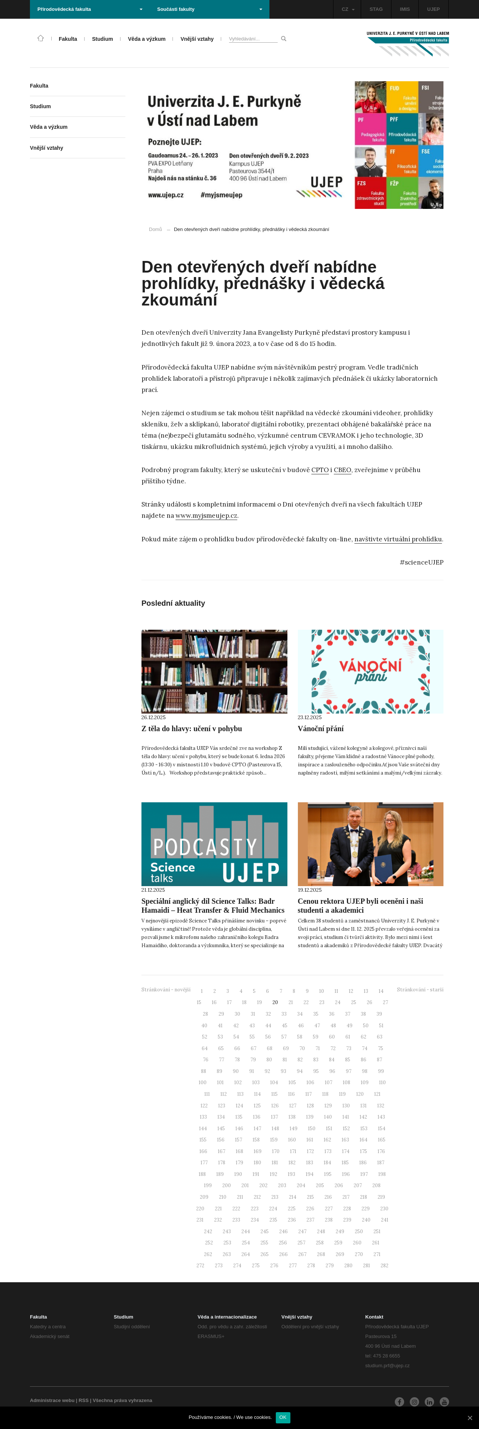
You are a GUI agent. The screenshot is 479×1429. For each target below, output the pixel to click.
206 (339, 1185)
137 (274, 1117)
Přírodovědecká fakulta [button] (90, 9)
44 (268, 1025)
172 (310, 1151)
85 (347, 1059)
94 (300, 1071)
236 (292, 1220)
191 (256, 1174)
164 (363, 1140)
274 (237, 1265)
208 (376, 1185)
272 (200, 1265)
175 (363, 1151)
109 (365, 1082)
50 (366, 1025)
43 (252, 1025)
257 (301, 1243)
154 (381, 1128)
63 (379, 1037)
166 (203, 1151)
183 (309, 1162)
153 (363, 1128)
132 (380, 1106)
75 (380, 1048)
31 (253, 1014)
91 (251, 1071)
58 (299, 1037)
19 (259, 1002)
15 (199, 1002)
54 (236, 1037)
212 (257, 1197)
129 (328, 1106)
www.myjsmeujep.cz (206, 515)
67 (253, 1048)
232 (218, 1220)
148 (275, 1128)
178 (221, 1162)
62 (363, 1037)
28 (205, 1014)
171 (293, 1151)
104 (274, 1082)
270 (359, 1254)
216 (328, 1197)
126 (275, 1106)
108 (346, 1082)
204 (301, 1185)
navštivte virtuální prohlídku (398, 539)
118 (325, 1094)
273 (219, 1265)
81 (285, 1059)
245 (264, 1231)
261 (375, 1243)
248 (321, 1231)
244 (245, 1231)
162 (327, 1140)
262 (208, 1254)
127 (292, 1106)
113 (240, 1094)
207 (358, 1185)
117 (308, 1094)
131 (363, 1106)
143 (381, 1117)
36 (332, 1014)
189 (220, 1174)
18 (244, 1002)
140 (328, 1117)
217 (346, 1197)
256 (283, 1243)
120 (360, 1094)
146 (239, 1128)
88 (203, 1071)
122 (204, 1106)
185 (345, 1162)
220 (200, 1208)
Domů (155, 229)
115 (274, 1094)
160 (292, 1140)
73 (348, 1048)
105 (292, 1082)
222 (236, 1208)
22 (306, 1002)
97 (348, 1071)
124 (239, 1106)
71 (317, 1048)
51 (381, 1025)
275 (256, 1265)
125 (257, 1106)
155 (203, 1140)
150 (311, 1128)
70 (302, 1048)
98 (364, 1071)
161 (309, 1140)
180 (257, 1162)
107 (328, 1082)
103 (256, 1082)
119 (342, 1094)
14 (381, 991)
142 (363, 1117)
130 (346, 1106)
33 (284, 1014)
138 (292, 1117)
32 (268, 1014)
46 (301, 1025)
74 (364, 1048)
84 (332, 1059)
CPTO (320, 470)
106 (310, 1082)
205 (320, 1185)
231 (200, 1220)
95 (316, 1071)
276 (274, 1265)
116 (291, 1094)
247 (302, 1231)
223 (255, 1208)
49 (350, 1025)
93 (283, 1071)
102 (238, 1082)
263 (227, 1254)
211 (240, 1197)
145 (221, 1128)
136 (256, 1117)
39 (379, 1014)
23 (321, 1002)
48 (333, 1025)
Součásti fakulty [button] (209, 9)
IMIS (405, 9)
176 (381, 1151)
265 (264, 1254)
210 (222, 1197)
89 (219, 1071)
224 (273, 1208)
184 (327, 1162)
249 (340, 1231)
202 (263, 1185)
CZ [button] (348, 9)
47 (317, 1025)
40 (204, 1025)
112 (223, 1094)
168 (239, 1151)
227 (329, 1208)
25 (353, 1002)
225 (292, 1208)
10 (321, 991)
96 (332, 1071)
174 (346, 1151)
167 (221, 1151)
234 (255, 1220)
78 (237, 1059)
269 (340, 1254)
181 (275, 1162)
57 (284, 1037)
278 (311, 1265)
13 (366, 991)
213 (274, 1197)
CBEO (342, 470)
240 (366, 1220)
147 (257, 1128)
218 (363, 1197)
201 (245, 1185)
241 (384, 1220)
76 (205, 1059)
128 (310, 1106)
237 (310, 1220)
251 (377, 1231)
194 (310, 1174)
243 (227, 1231)
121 (377, 1094)
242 (208, 1231)
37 (347, 1014)
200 (226, 1185)
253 (227, 1243)
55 (252, 1037)
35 (315, 1014)
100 (203, 1082)
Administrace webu (52, 1400)
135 (238, 1117)
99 (381, 1071)
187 (380, 1162)
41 (220, 1025)
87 (379, 1059)
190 (238, 1174)
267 (302, 1254)
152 (346, 1128)
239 (347, 1220)
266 (283, 1254)
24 (338, 1002)
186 (363, 1162)
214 (292, 1197)
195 (328, 1174)
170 (276, 1151)
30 (237, 1014)
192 (273, 1174)
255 (264, 1243)
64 (205, 1048)
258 (320, 1243)
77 (221, 1059)
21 (291, 1002)
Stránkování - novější (165, 989)
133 (203, 1117)
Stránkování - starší (420, 989)
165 (381, 1140)
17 (229, 1002)
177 (204, 1162)
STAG (376, 9)
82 (300, 1059)
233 (236, 1220)
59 (315, 1037)
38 (363, 1014)
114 (257, 1094)
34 (300, 1014)
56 (268, 1037)
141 (345, 1117)
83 (315, 1059)
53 (220, 1037)
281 (366, 1265)
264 (245, 1254)
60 (332, 1037)
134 (221, 1117)
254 (246, 1243)
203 (282, 1185)
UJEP (433, 9)
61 (347, 1037)
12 (351, 991)
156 (221, 1140)
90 (236, 1071)
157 (238, 1140)
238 (329, 1220)
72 (333, 1048)
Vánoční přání (321, 728)
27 (385, 1002)
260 (357, 1243)
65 (221, 1048)
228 (347, 1208)
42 (236, 1025)
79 (253, 1059)
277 (293, 1265)
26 (369, 1002)
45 (284, 1025)
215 (310, 1197)
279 (330, 1265)
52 (204, 1037)
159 (274, 1140)
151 (329, 1128)
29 (221, 1014)
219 (381, 1197)
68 (269, 1048)
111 (207, 1094)
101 (220, 1082)
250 (359, 1231)
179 (239, 1162)
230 (384, 1208)
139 (310, 1117)
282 (384, 1265)
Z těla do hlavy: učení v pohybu (191, 728)
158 (256, 1140)
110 (382, 1082)
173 (328, 1151)
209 (204, 1197)
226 (310, 1208)
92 (267, 1071)
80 (269, 1059)
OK (283, 1417)
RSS (84, 1400)
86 (363, 1059)
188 (202, 1174)
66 (237, 1048)
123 (221, 1106)
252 (209, 1243)
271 (377, 1254)
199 (208, 1185)
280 (348, 1265)
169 (258, 1151)
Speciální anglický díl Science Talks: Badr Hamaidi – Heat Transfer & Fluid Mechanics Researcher (212, 910)
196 (346, 1174)
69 (286, 1048)
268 (321, 1254)
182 (292, 1162)
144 (203, 1128)
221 (218, 1208)
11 (336, 991)
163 (345, 1140)
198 (382, 1174)
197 (364, 1174)
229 (365, 1208)
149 (294, 1128)
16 (214, 1002)
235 (273, 1220)
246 (283, 1231)
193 (291, 1174)
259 (338, 1243)
